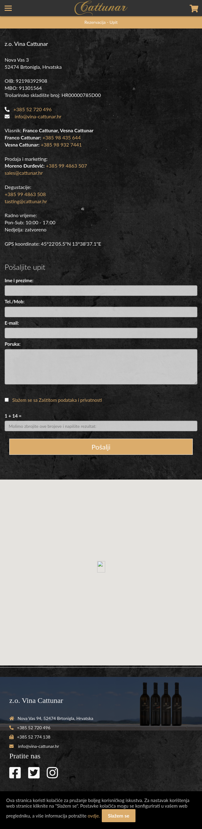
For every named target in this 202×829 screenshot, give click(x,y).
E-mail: (12, 323)
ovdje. (94, 815)
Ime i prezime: (19, 280)
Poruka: (12, 344)
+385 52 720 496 (32, 109)
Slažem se (118, 815)
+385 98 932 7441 (61, 144)
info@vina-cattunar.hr (38, 116)
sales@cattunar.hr (24, 173)
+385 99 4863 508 (25, 194)
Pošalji (101, 447)
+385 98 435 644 (61, 137)
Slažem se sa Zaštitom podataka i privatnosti (57, 400)
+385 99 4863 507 (66, 166)
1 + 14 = (13, 416)
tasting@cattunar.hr (26, 201)
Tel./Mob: (14, 301)
